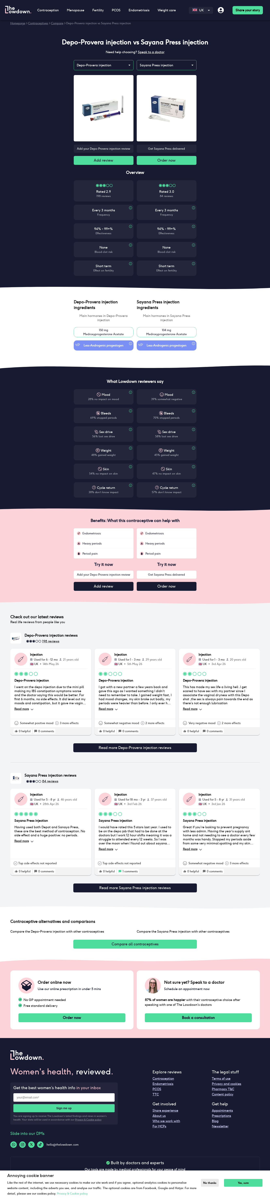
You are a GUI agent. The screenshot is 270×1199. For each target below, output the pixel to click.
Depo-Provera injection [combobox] (94, 65)
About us (159, 1112)
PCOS (116, 10)
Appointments (222, 1107)
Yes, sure (245, 1183)
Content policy (222, 1091)
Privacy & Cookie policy (88, 1116)
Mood (106, 395)
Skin (106, 470)
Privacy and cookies (226, 1080)
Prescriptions (221, 1112)
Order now (166, 160)
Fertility (98, 10)
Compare (57, 23)
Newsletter (220, 1123)
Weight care (167, 10)
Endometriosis (139, 10)
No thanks (210, 1183)
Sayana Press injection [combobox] (156, 65)
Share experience (165, 1107)
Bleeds (106, 414)
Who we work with (166, 1118)
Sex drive (106, 433)
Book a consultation (198, 1014)
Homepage (17, 23)
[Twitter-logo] (31, 1141)
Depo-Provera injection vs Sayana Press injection (98, 23)
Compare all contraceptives (135, 940)
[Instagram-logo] (22, 1141)
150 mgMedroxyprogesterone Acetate (103, 333)
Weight (106, 451)
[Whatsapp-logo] (13, 1141)
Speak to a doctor (151, 52)
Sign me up (64, 1105)
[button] (103, 305)
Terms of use (221, 1075)
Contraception (48, 10)
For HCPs (159, 1123)
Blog (215, 1118)
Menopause (75, 10)
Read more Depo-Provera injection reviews (135, 746)
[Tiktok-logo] (40, 1141)
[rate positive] (16, 732)
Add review (103, 160)
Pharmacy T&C (223, 1086)
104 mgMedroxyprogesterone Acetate (166, 333)
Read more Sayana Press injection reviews (135, 884)
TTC (156, 1091)
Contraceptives (38, 23)
